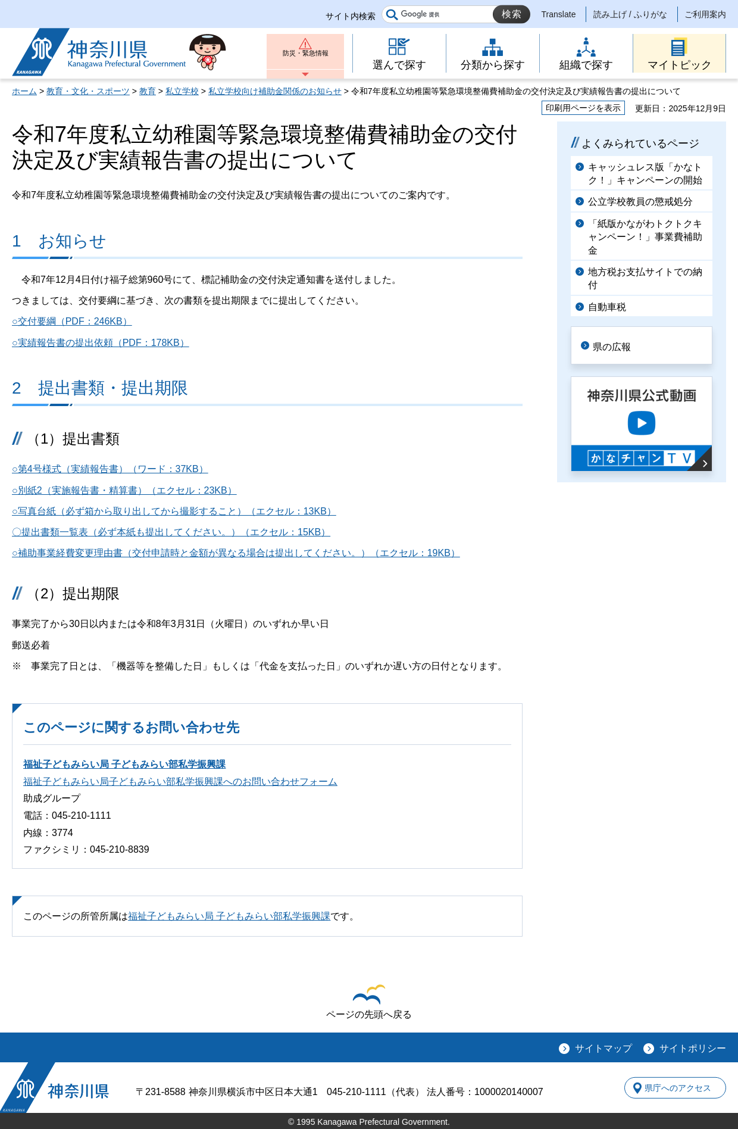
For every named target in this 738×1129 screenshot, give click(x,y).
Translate (559, 14)
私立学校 (182, 91)
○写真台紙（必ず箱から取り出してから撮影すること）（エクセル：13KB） (174, 511)
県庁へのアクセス (671, 1088)
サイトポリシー (692, 1048)
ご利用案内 (705, 14)
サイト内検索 (351, 16)
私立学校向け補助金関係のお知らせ (275, 91)
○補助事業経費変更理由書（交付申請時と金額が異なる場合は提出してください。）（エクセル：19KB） (236, 553)
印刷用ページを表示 (583, 108)
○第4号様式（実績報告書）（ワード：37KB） (110, 469)
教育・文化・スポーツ (88, 91)
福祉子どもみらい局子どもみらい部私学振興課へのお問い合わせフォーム (180, 781)
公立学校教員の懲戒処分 (640, 202)
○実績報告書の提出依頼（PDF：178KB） (100, 343)
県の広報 (620, 344)
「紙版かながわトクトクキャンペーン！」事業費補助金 (645, 237)
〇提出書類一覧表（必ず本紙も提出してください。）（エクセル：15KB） (171, 532)
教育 (147, 91)
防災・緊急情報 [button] (305, 58)
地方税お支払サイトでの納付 (645, 278)
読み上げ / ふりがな (630, 14)
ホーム (24, 91)
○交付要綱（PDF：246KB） (72, 321)
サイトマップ (603, 1048)
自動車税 (607, 307)
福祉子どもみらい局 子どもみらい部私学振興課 (124, 764)
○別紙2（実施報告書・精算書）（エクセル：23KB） (124, 490)
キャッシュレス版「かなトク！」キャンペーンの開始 (645, 173)
